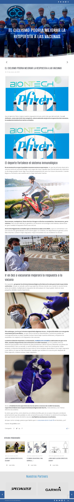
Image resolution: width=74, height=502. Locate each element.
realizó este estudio (42, 341)
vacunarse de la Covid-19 (46, 420)
